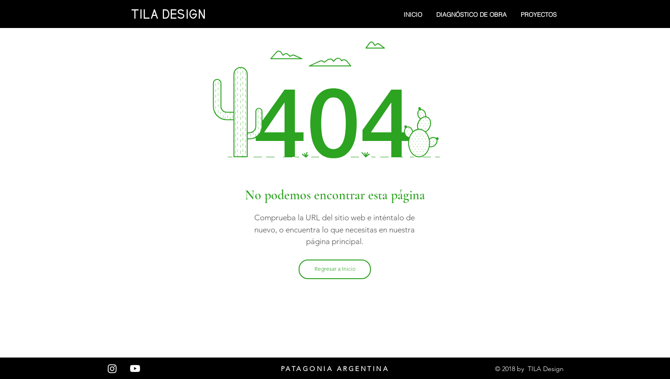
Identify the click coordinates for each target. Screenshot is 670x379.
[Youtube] (135, 368)
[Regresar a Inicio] (335, 269)
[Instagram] (112, 368)
